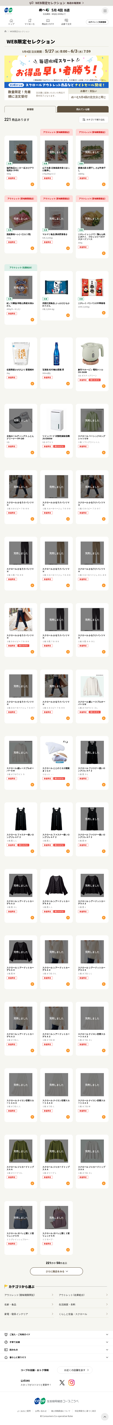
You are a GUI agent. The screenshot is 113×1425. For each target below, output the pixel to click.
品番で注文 (66, 23)
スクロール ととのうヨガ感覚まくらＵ (56, 769)
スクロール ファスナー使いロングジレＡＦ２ (91, 769)
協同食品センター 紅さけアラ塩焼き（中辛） (20, 169)
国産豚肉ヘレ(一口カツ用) (19, 234)
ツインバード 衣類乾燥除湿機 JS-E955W (56, 437)
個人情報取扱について (60, 1410)
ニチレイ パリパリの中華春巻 (91, 303)
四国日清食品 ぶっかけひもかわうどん (56, 304)
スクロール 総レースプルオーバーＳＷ (91, 703)
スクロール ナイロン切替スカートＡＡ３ (91, 1035)
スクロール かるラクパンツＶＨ (20, 503)
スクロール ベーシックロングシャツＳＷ (91, 437)
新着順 (30, 109)
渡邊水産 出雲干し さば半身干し (92, 169)
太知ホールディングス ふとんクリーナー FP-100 (20, 437)
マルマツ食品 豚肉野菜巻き (55, 234)
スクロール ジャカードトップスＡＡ (20, 1168)
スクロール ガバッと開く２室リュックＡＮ (20, 1234)
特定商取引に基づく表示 (85, 1410)
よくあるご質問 (24, 1410)
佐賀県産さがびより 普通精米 (20, 369)
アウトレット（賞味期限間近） (19, 1295)
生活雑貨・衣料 (67, 1304)
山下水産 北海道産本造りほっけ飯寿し (56, 169)
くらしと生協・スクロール (73, 1314)
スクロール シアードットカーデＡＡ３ (20, 902)
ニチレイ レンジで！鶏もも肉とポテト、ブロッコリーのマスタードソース (91, 237)
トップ (11, 23)
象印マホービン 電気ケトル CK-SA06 (90, 370)
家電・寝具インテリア (16, 1314)
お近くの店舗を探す (74, 1370)
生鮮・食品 (10, 1304)
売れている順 (82, 109)
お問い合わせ (41, 1410)
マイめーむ (30, 23)
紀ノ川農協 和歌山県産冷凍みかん (20, 304)
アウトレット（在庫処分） (72, 1295)
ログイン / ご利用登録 (97, 22)
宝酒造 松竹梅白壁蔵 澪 (53, 369)
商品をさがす (48, 23)
